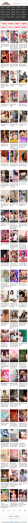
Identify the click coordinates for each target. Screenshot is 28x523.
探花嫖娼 (23, 17)
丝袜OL (18, 12)
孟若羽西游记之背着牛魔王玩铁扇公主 (23, 165)
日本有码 (24, 7)
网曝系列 (13, 14)
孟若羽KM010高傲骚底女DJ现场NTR (14, 285)
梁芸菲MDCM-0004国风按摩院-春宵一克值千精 (14, 425)
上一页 (8, 510)
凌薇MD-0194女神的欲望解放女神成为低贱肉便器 (23, 385)
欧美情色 (3, 12)
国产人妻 (18, 17)
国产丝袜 (8, 17)
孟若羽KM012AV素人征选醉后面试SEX (14, 265)
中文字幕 (8, 9)
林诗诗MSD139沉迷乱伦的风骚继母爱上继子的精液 (14, 445)
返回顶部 (17, 516)
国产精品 (13, 7)
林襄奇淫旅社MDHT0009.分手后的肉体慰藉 (22, 445)
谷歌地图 (4, 522)
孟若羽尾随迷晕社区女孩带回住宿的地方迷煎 (5, 185)
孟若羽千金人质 (22, 184)
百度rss (19, 522)
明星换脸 (24, 14)
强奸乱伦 (24, 9)
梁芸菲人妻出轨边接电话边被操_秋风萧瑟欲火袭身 (5, 405)
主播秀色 (18, 7)
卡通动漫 (13, 12)
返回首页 (3, 7)
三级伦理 (8, 12)
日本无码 (3, 9)
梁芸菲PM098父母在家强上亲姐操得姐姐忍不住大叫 (14, 405)
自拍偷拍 (23, 12)
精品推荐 (8, 7)
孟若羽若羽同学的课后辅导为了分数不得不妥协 (14, 185)
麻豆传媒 (18, 14)
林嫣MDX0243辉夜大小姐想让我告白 (14, 385)
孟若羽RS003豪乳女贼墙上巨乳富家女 (14, 66)
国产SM (13, 17)
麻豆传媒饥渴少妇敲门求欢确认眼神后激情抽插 (5, 305)
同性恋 (2, 19)
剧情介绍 (8, 14)
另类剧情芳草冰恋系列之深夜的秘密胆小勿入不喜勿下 (14, 345)
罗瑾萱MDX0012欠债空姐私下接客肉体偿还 (14, 305)
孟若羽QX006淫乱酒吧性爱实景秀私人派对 (5, 66)
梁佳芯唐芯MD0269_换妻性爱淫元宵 (22, 505)
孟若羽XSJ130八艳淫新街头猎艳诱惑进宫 (5, 86)
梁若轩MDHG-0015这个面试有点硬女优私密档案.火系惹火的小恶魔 (13, 466)
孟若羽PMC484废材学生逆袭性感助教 (5, 46)
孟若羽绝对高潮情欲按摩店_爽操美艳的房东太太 (23, 146)
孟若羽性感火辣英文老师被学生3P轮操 (5, 205)
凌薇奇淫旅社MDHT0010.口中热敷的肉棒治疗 (4, 345)
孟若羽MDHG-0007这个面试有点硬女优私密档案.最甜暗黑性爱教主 (22, 246)
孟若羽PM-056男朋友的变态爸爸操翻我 (23, 225)
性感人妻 (18, 9)
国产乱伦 (3, 17)
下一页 (19, 510)
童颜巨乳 (13, 9)
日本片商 (3, 14)
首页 (3, 510)
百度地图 (15, 522)
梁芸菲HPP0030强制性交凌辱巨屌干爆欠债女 (14, 485)
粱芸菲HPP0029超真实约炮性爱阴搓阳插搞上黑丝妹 (23, 425)
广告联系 (24, 522)
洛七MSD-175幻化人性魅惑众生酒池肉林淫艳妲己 (23, 305)
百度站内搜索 (9, 522)
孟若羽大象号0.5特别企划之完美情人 (23, 106)
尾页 (25, 510)
